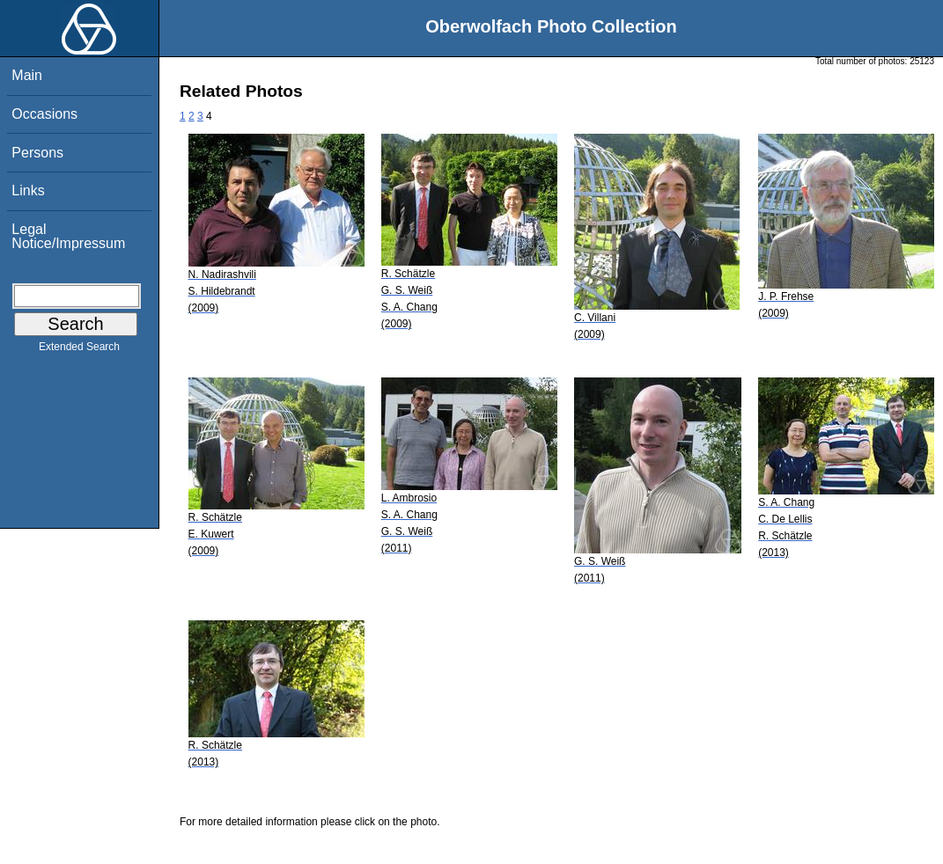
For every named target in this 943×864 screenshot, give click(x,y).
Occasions (44, 113)
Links (27, 190)
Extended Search (79, 350)
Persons (37, 152)
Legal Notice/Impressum (68, 236)
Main (26, 75)
